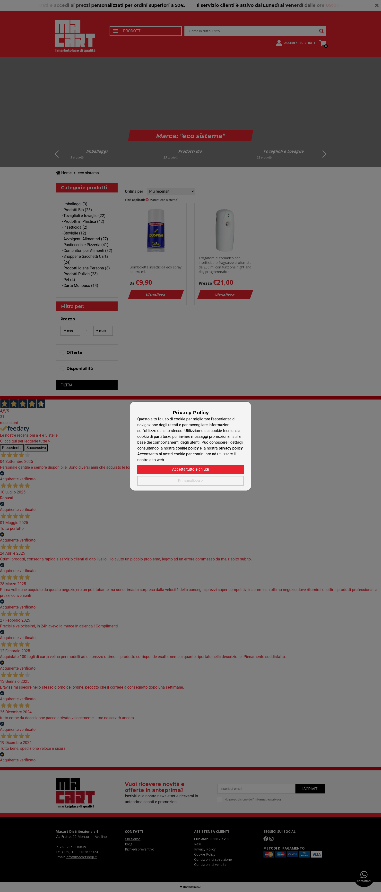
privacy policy (231, 448)
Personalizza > (190, 480)
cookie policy (187, 448)
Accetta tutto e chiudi (190, 469)
